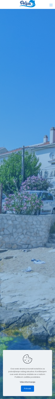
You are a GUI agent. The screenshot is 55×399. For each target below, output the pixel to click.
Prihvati (27, 388)
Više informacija (27, 382)
